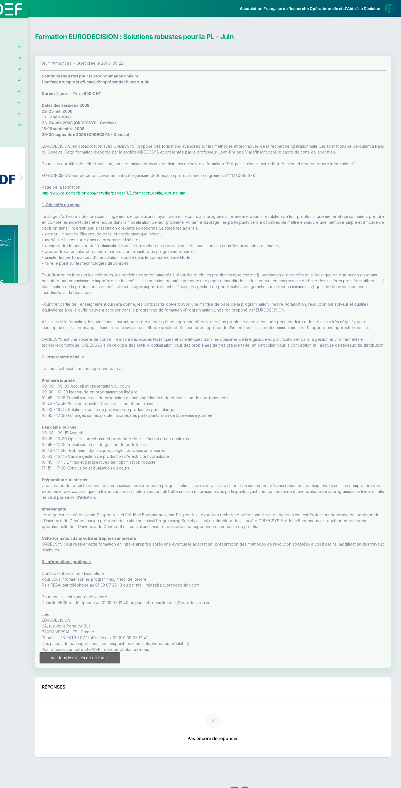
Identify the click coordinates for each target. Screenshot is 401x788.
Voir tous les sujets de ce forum (121, 687)
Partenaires (22, 128)
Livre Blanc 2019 (28, 206)
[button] (8, 165)
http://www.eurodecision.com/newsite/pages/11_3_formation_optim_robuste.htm (160, 204)
